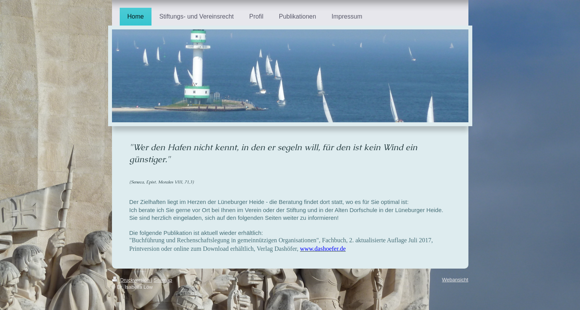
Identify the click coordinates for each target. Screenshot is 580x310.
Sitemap (163, 280)
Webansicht (455, 280)
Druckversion (131, 280)
